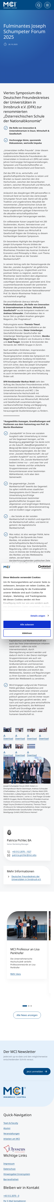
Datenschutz (9, 1168)
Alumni (6, 1128)
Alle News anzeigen (27, 1015)
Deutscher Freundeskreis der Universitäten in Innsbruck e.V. (26, 878)
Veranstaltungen (11, 1133)
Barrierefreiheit (10, 1179)
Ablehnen (27, 633)
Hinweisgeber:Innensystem (16, 1174)
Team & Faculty (10, 1123)
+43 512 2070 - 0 (11, 1195)
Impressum (9, 1163)
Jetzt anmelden (37, 1071)
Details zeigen (38, 615)
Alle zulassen (27, 624)
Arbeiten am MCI (11, 1138)
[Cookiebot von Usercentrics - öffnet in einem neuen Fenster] (38, 567)
